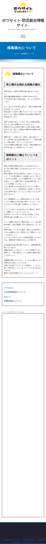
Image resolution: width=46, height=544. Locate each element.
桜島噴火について (26, 54)
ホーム (15, 54)
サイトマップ (28, 542)
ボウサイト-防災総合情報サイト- (23, 23)
